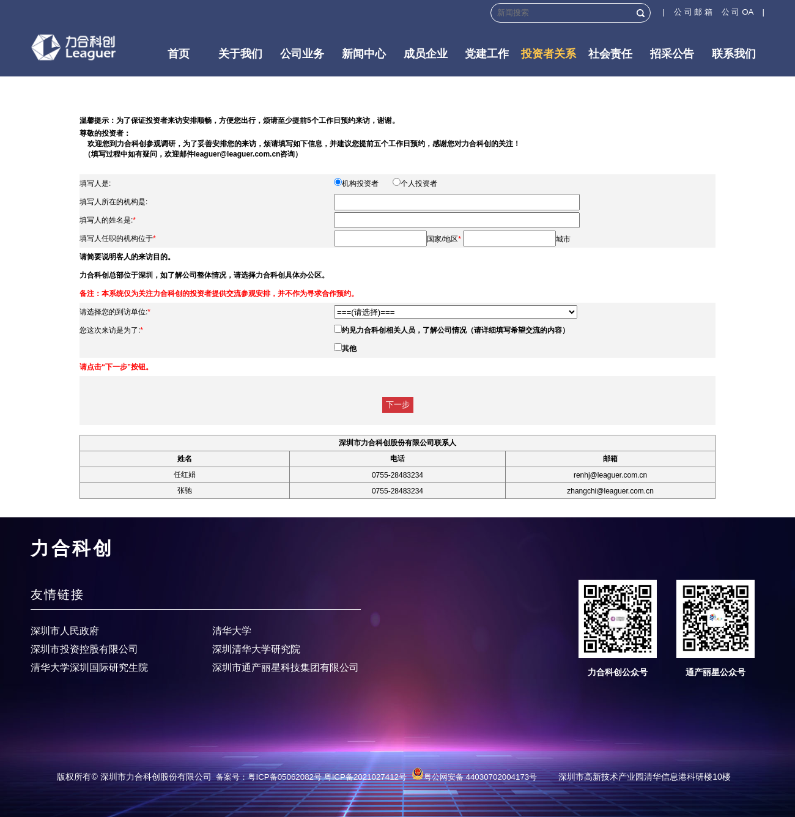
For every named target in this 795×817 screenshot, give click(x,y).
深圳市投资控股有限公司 (84, 649)
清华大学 (231, 631)
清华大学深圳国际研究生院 (89, 667)
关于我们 (240, 54)
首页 (179, 54)
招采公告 (672, 54)
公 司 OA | (743, 12)
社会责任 (610, 54)
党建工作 (487, 54)
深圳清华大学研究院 (256, 649)
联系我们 (734, 54)
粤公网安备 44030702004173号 (474, 777)
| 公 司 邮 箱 (692, 12)
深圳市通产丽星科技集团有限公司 (285, 667)
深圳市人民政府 (65, 631)
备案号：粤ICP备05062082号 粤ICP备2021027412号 (311, 777)
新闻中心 (364, 54)
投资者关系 (548, 54)
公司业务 (302, 54)
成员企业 (426, 54)
